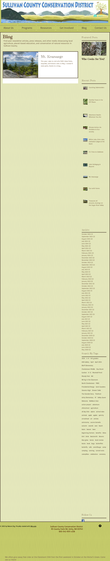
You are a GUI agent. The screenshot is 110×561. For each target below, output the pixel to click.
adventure (95, 404)
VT (95, 397)
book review (99, 440)
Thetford (98, 394)
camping (85, 450)
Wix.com (33, 526)
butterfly (85, 447)
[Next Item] (103, 49)
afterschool (85, 408)
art (91, 419)
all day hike (85, 411)
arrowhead (85, 419)
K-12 (89, 372)
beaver (89, 429)
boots (84, 443)
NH (92, 376)
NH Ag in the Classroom (90, 380)
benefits (98, 433)
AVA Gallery (85, 362)
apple (90, 415)
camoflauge (97, 447)
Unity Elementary (87, 397)
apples (95, 415)
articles (96, 419)
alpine (93, 411)
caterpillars (85, 454)
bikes (104, 433)
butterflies (99, 443)
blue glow (85, 440)
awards (90, 426)
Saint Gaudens (100, 387)
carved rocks (100, 450)
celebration (94, 454)
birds (87, 436)
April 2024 (98, 362)
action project (86, 404)
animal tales (100, 411)
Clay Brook (99, 369)
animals (84, 415)
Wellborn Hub (93, 401)
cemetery (102, 454)
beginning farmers (88, 433)
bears (83, 429)
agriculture (94, 408)
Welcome (85, 401)
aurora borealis (95, 422)
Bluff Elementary (87, 365)
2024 (83, 358)
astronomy (85, 422)
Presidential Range (88, 387)
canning (91, 450)
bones (92, 440)
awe (96, 426)
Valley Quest (102, 397)
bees (94, 429)
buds (88, 443)
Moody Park (86, 376)
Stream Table (96, 390)
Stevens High (86, 390)
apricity (101, 415)
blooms (101, 436)
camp (104, 447)
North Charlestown (88, 383)
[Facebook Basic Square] (83, 520)
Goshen (84, 372)
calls (90, 447)
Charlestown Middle (88, 369)
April (92, 362)
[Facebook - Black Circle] (100, 526)
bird (83, 436)
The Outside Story (88, 394)
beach (101, 426)
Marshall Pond (97, 372)
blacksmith (94, 436)
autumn (84, 426)
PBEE (97, 383)
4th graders (94, 358)
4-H (87, 358)
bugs (93, 443)
